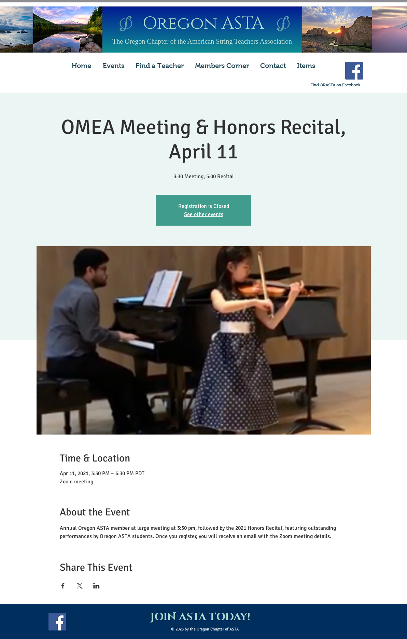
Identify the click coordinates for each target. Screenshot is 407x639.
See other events (203, 214)
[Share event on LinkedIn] (96, 585)
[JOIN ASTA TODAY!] (200, 617)
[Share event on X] (79, 585)
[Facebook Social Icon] (354, 71)
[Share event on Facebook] (63, 585)
